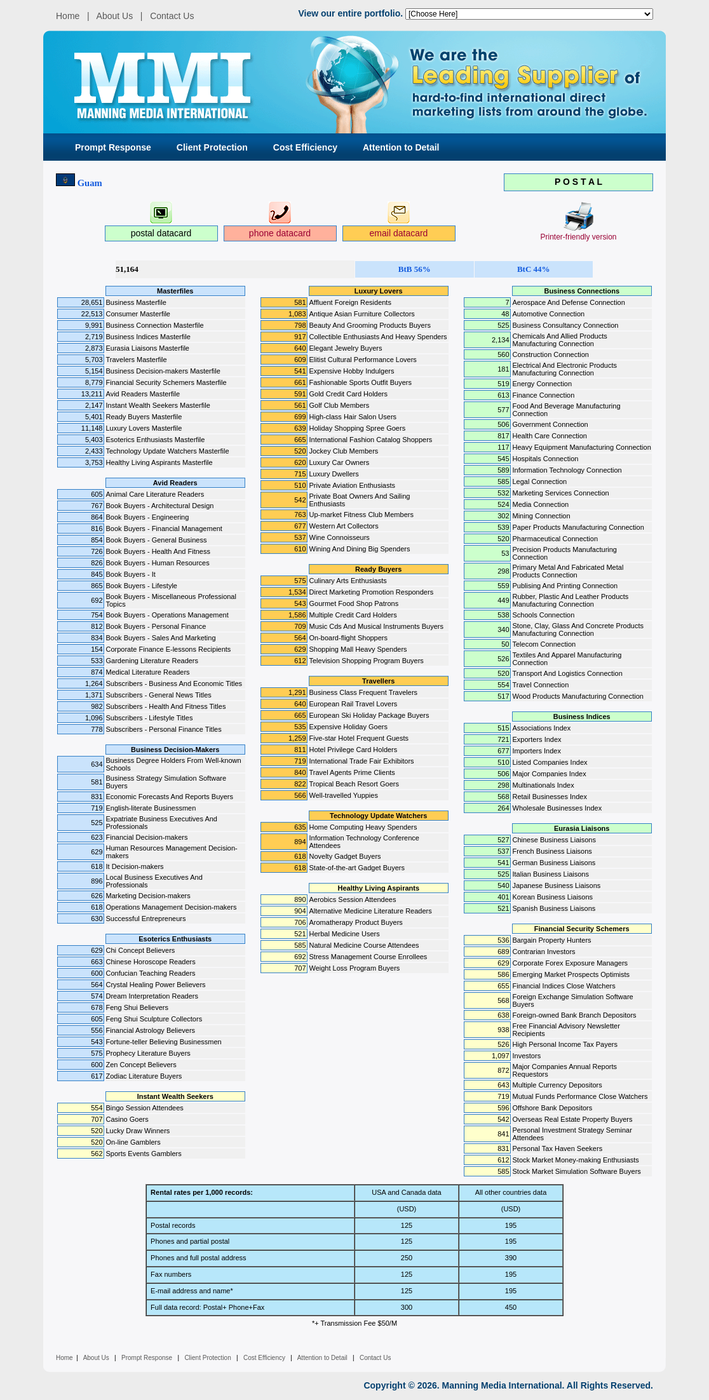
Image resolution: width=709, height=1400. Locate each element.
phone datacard (280, 233)
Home (67, 16)
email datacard (399, 233)
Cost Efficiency (305, 147)
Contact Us (172, 16)
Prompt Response (113, 147)
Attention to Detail (401, 147)
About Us (115, 16)
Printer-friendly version (578, 236)
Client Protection (212, 147)
